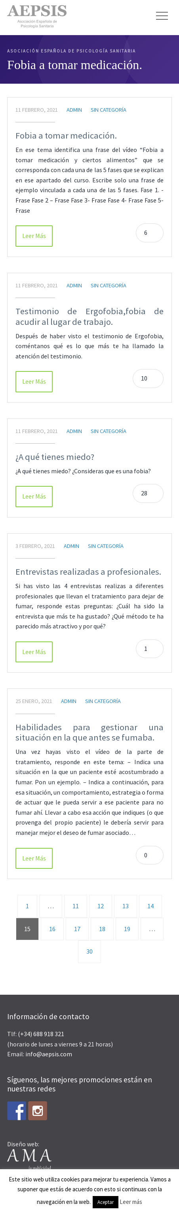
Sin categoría (108, 109)
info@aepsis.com (48, 1054)
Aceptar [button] (105, 1202)
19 (127, 929)
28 (144, 493)
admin (74, 109)
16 (52, 929)
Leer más (131, 1202)
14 (150, 906)
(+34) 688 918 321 (41, 1034)
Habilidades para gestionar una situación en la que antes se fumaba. (89, 732)
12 (100, 906)
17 (77, 929)
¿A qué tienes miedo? (54, 456)
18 (102, 929)
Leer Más (34, 236)
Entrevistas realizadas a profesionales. (88, 571)
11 (75, 906)
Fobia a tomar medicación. (66, 135)
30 (89, 951)
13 (125, 906)
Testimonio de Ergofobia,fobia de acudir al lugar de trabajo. (89, 316)
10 (144, 378)
